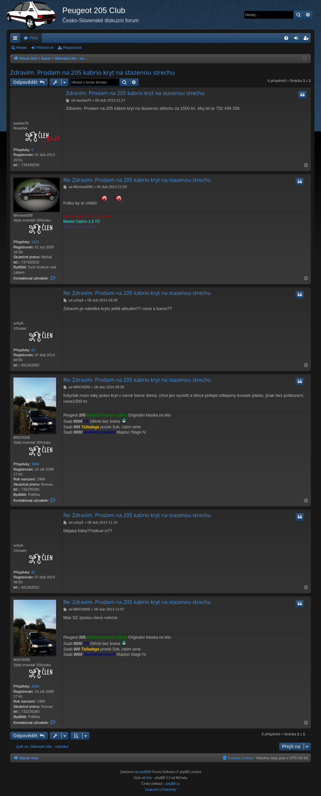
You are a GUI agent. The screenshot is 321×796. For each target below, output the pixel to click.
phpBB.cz (173, 784)
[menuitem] (286, 38)
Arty (149, 778)
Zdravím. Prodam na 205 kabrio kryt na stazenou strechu (92, 72)
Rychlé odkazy (16, 39)
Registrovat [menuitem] (307, 39)
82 (33, 350)
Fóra (34, 38)
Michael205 (23, 215)
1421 (35, 242)
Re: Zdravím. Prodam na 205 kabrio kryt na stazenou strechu (137, 180)
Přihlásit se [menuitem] (297, 39)
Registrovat (72, 47)
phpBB (144, 772)
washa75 (21, 123)
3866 (35, 464)
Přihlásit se (45, 47)
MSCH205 (21, 437)
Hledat (21, 47)
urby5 (18, 323)
